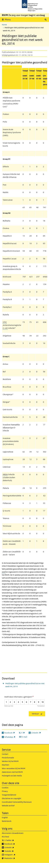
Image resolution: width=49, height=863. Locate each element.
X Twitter (14, 840)
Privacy (5, 791)
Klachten (5, 765)
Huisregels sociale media (12, 775)
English (5, 817)
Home (4, 24)
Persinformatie (8, 757)
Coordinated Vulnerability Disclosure (17, 802)
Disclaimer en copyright (11, 798)
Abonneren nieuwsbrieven (12, 833)
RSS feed (5, 836)
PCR (41, 622)
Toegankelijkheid (9, 795)
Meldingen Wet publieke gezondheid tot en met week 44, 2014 (24, 685)
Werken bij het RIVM (10, 761)
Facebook (15, 843)
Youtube (14, 851)
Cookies (5, 787)
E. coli (5, 328)
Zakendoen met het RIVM (12, 772)
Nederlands (6, 821)
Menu (8, 19)
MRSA (5, 474)
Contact (5, 754)
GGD (4, 572)
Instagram (15, 854)
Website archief (8, 805)
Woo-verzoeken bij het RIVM (13, 768)
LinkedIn (14, 847)
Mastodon (15, 858)
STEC (5, 322)
